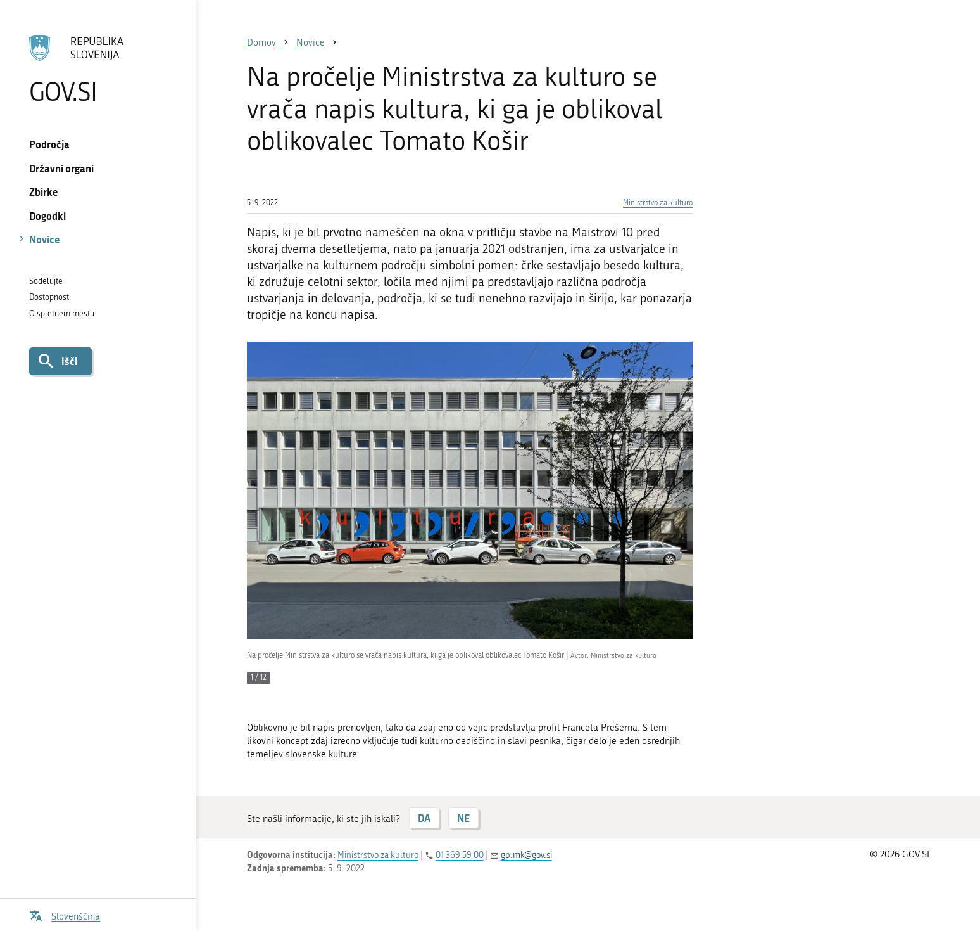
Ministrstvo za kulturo (658, 202)
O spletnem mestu (61, 313)
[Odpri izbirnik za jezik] (64, 915)
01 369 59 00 (460, 855)
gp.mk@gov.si (526, 855)
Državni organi (61, 168)
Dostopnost (49, 297)
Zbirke (43, 191)
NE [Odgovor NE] (463, 818)
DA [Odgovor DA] (424, 818)
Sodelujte (46, 281)
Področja (49, 144)
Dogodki (47, 216)
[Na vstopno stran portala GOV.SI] (98, 69)
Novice (44, 239)
